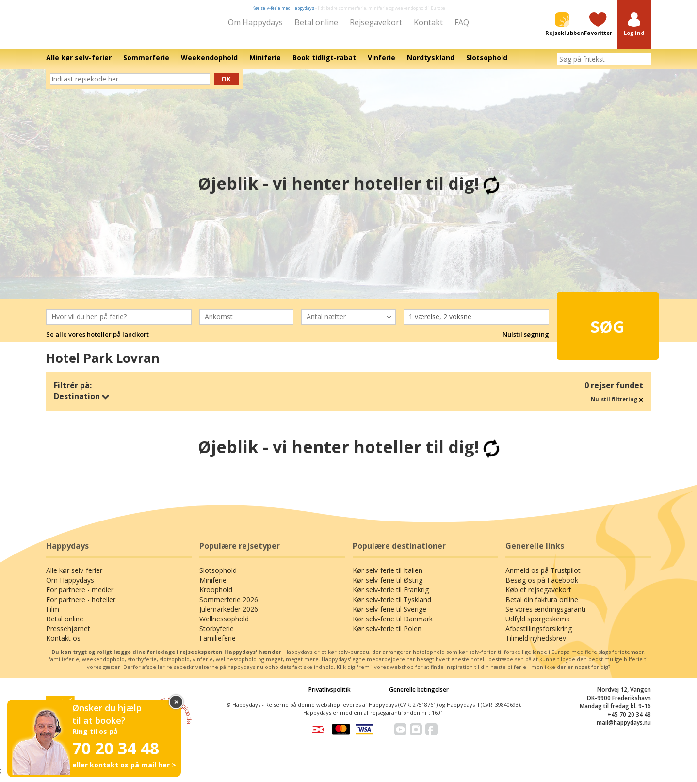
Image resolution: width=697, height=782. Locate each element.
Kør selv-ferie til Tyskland (392, 606)
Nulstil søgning (525, 341)
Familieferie (217, 645)
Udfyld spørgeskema (537, 625)
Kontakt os (63, 645)
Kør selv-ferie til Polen (387, 635)
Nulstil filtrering (617, 405)
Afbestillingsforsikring (538, 635)
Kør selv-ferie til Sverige (389, 615)
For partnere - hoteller (80, 606)
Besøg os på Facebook (541, 586)
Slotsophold (218, 577)
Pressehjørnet (68, 635)
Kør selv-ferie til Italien (387, 577)
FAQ (461, 22)
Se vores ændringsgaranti (545, 615)
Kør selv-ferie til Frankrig (391, 596)
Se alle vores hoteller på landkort (97, 341)
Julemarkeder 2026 (228, 615)
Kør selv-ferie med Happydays (283, 8)
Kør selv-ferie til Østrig (387, 586)
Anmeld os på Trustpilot (543, 577)
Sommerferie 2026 (228, 606)
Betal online (316, 22)
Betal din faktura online (541, 606)
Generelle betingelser (419, 696)
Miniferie (213, 586)
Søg (590, 328)
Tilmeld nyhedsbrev (535, 645)
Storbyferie (216, 635)
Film (52, 615)
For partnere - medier (79, 596)
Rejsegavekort (376, 22)
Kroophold (215, 596)
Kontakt (428, 22)
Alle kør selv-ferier (74, 577)
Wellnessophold (224, 625)
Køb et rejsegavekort (538, 596)
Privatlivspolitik (329, 696)
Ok (226, 85)
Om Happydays (255, 22)
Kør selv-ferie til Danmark (393, 625)
